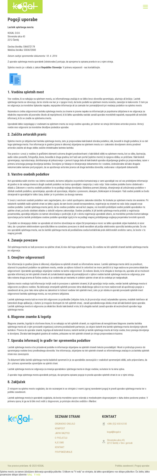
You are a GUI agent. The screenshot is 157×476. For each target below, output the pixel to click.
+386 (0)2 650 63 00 (117, 423)
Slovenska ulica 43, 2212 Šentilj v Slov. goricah (120, 441)
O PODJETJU (61, 437)
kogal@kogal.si (114, 431)
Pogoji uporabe (142, 465)
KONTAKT (59, 447)
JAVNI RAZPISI (62, 433)
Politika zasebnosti (124, 465)
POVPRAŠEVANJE (63, 452)
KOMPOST (60, 428)
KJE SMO (59, 442)
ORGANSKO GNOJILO (65, 423)
